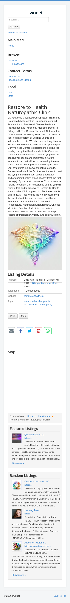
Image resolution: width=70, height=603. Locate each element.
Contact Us (14, 76)
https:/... (28, 438)
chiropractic (44, 301)
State (10, 96)
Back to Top (60, 595)
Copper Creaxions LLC (36, 481)
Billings (36, 283)
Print (12, 316)
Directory (12, 60)
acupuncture (31, 304)
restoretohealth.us (33, 296)
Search (14, 26)
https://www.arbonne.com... (37, 546)
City (10, 92)
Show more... (19, 463)
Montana (46, 283)
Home (11, 45)
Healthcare (18, 64)
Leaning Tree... (32, 510)
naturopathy (30, 301)
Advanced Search (17, 32)
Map (23, 316)
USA (54, 283)
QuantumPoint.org (34, 434)
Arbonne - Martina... (35, 542)
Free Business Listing (19, 80)
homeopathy (45, 304)
